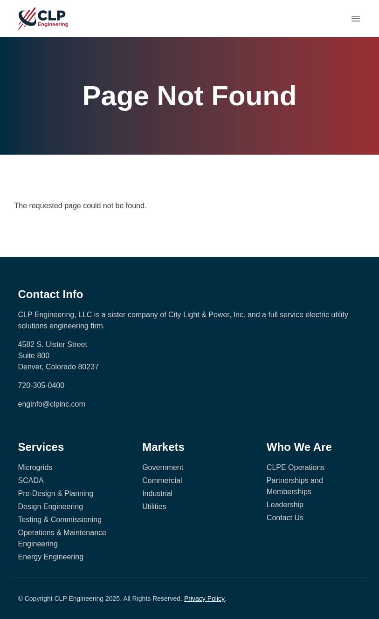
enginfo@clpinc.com (51, 404)
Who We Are (299, 447)
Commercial (162, 480)
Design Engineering (50, 506)
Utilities (154, 506)
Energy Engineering (51, 557)
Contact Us (285, 518)
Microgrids (35, 467)
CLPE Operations (296, 467)
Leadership (285, 505)
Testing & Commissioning (60, 520)
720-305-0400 (41, 385)
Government (162, 467)
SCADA (31, 480)
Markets (163, 447)
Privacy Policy (204, 598)
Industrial (157, 493)
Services (41, 447)
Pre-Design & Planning (56, 493)
